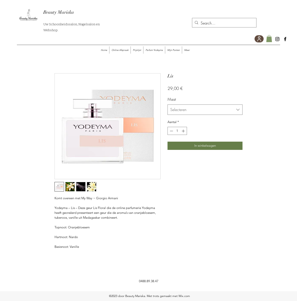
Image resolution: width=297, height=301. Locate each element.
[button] (269, 38)
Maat (172, 99)
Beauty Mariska (58, 12)
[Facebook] (285, 39)
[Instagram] (277, 39)
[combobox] (205, 109)
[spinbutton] (177, 131)
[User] (259, 38)
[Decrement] (171, 131)
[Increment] (184, 131)
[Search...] (224, 23)
